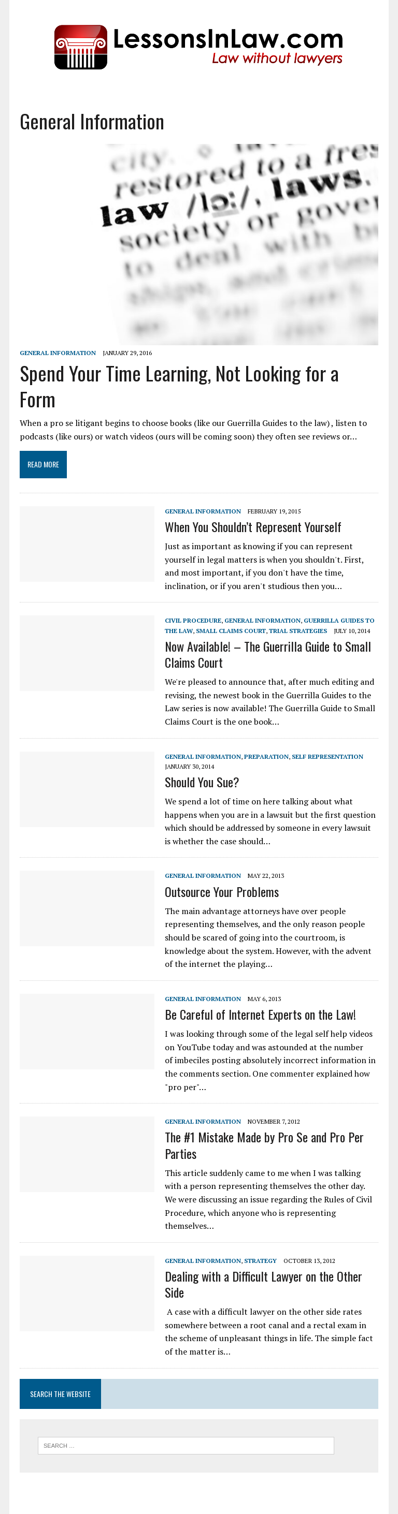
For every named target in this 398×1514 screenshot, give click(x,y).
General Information (58, 353)
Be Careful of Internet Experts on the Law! (260, 1014)
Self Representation (327, 756)
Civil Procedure (193, 620)
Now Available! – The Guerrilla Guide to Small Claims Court (268, 654)
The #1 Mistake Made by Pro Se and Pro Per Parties (264, 1144)
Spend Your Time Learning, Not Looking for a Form (179, 385)
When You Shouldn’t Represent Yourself (253, 526)
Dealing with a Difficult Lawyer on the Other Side (263, 1284)
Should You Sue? (202, 781)
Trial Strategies (298, 631)
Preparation (266, 756)
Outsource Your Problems (222, 891)
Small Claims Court (231, 631)
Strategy (260, 1261)
